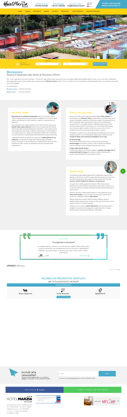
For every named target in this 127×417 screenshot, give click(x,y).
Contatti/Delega (77, 11)
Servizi (46, 11)
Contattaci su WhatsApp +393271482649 (92, 390)
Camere (27, 11)
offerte (24, 379)
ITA (89, 4)
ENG (89, 6)
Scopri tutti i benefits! (63, 297)
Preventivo (65, 11)
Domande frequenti (93, 11)
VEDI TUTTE (114, 269)
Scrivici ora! (75, 3)
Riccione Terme (12, 89)
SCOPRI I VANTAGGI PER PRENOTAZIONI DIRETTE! (111, 4)
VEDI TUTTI (84, 256)
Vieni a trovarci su (34, 390)
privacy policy (74, 378)
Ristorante (37, 11)
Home (20, 11)
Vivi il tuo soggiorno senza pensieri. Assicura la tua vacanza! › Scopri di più (46, 398)
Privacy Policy (10, 411)
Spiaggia (55, 11)
